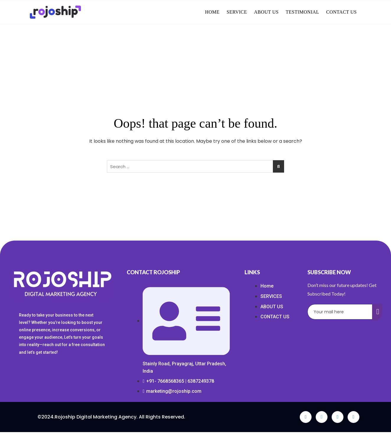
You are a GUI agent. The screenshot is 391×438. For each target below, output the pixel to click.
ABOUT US (266, 11)
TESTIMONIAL (302, 11)
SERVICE (237, 11)
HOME (212, 11)
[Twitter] (322, 417)
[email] (340, 311)
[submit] (377, 312)
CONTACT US (341, 11)
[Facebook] (306, 417)
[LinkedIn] (337, 417)
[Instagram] (353, 417)
